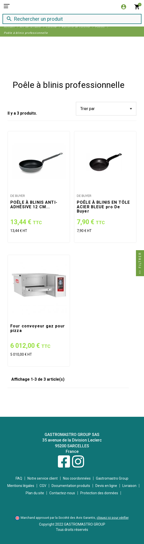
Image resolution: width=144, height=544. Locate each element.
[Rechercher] (68, 19)
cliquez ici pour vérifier (112, 518)
